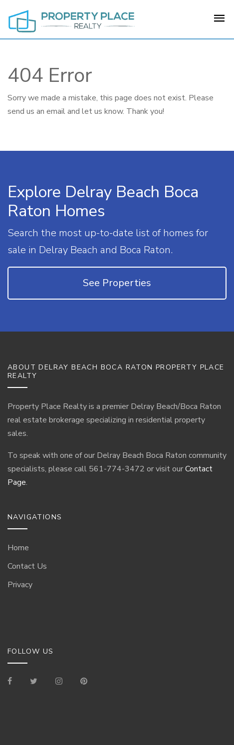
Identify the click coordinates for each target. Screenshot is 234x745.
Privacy (19, 584)
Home (18, 547)
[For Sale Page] (220, 21)
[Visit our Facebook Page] (13, 682)
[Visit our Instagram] (58, 682)
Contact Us (27, 566)
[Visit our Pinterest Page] (83, 682)
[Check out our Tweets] (33, 682)
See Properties (117, 283)
